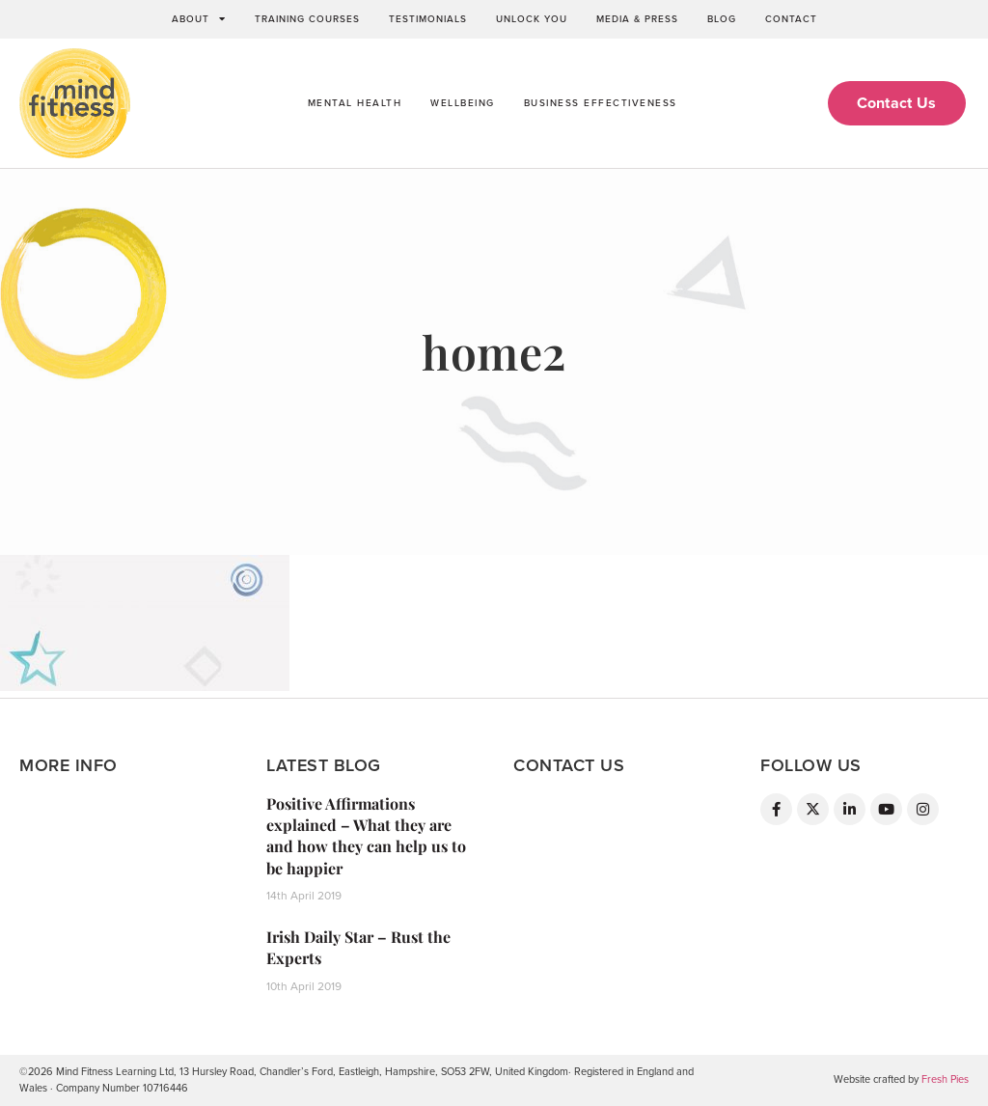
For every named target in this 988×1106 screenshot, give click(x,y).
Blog (721, 19)
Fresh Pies (945, 1079)
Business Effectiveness (600, 103)
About (199, 19)
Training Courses (307, 19)
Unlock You (531, 19)
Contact (791, 19)
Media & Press (637, 19)
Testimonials (428, 19)
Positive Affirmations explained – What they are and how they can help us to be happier (366, 835)
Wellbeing (462, 103)
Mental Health (355, 103)
